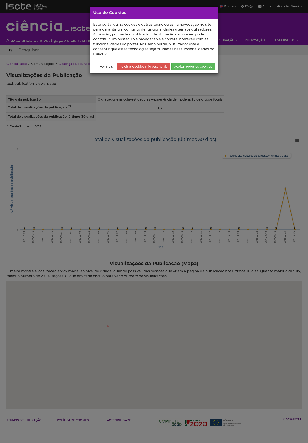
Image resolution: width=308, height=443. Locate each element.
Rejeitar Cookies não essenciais (143, 66)
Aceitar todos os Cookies (193, 66)
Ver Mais (106, 66)
